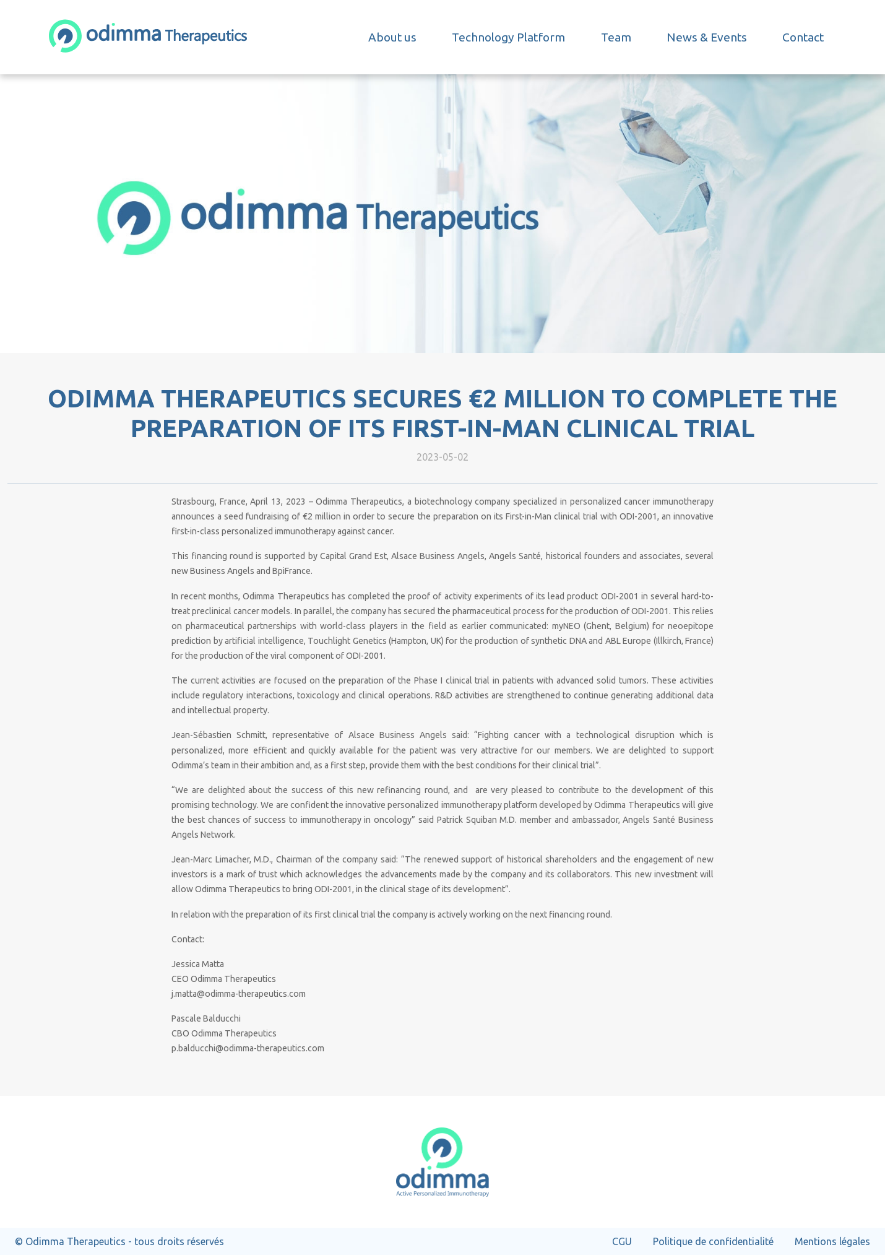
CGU (622, 1241)
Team (616, 37)
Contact (803, 37)
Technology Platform (508, 37)
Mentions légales (832, 1241)
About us (392, 37)
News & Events (707, 37)
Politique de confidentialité (713, 1241)
